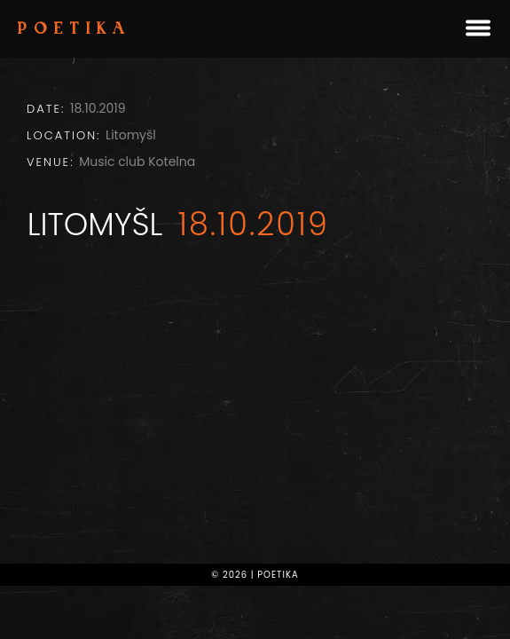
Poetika (74, 30)
